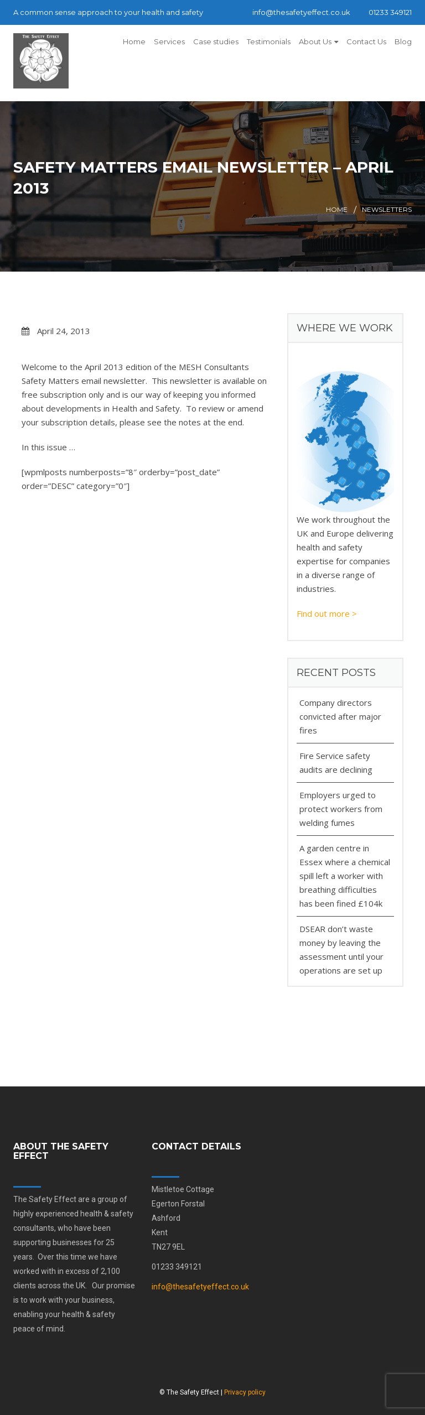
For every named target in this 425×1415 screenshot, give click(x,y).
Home (134, 41)
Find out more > (327, 613)
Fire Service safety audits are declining (335, 762)
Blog (403, 41)
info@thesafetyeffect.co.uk (295, 12)
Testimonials (269, 41)
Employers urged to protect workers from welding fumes (340, 808)
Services (169, 41)
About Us (315, 41)
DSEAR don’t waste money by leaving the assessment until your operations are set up (341, 949)
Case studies (216, 41)
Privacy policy (245, 1392)
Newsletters (387, 209)
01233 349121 (385, 12)
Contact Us (366, 41)
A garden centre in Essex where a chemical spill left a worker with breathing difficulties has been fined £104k (344, 875)
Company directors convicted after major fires (340, 716)
